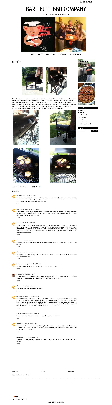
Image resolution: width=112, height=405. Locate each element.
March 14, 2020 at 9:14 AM (32, 209)
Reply (18, 204)
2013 (81, 110)
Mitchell (20, 187)
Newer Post (15, 372)
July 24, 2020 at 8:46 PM (31, 252)
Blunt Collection (35, 215)
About (40, 54)
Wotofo (18, 313)
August (83, 117)
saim (17, 240)
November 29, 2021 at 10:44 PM (30, 313)
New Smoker (84, 121)
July (82, 119)
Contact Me (62, 54)
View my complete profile (20, 399)
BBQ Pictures (50, 54)
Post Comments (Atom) (23, 375)
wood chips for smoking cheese (51, 305)
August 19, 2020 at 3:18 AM (33, 264)
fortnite (18, 195)
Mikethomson (20, 252)
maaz (18, 274)
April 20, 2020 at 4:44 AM (26, 240)
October (83, 114)
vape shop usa (42, 201)
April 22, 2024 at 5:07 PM (31, 337)
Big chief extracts (26, 232)
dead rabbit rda (55, 315)
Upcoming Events (75, 54)
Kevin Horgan (20, 209)
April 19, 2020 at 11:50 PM (27, 223)
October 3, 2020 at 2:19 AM (27, 274)
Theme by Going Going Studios (56, 402)
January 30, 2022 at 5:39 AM (29, 323)
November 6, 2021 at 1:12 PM (30, 296)
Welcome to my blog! (86, 124)
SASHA (18, 323)
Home (32, 54)
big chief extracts (54, 266)
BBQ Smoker (57, 278)
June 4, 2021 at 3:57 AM (29, 286)
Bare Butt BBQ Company (56, 9)
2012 (81, 112)
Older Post (71, 372)
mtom (18, 223)
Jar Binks (19, 296)
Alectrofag (19, 286)
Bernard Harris (20, 264)
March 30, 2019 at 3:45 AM (28, 195)
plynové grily (31, 329)
